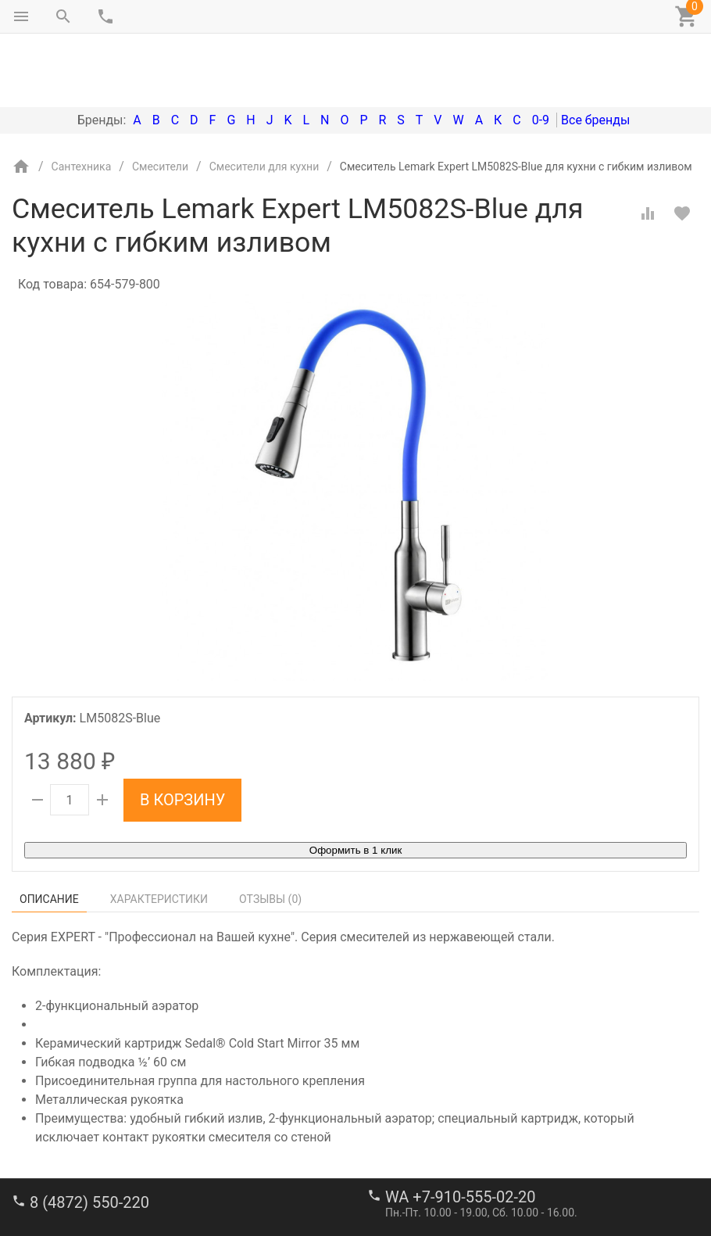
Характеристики (159, 833)
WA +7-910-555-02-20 (460, 1131)
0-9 (540, 54)
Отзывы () (270, 833)
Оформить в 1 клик (355, 784)
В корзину (182, 734)
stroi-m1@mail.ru (71, 1185)
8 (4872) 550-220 (89, 1136)
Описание (49, 833)
